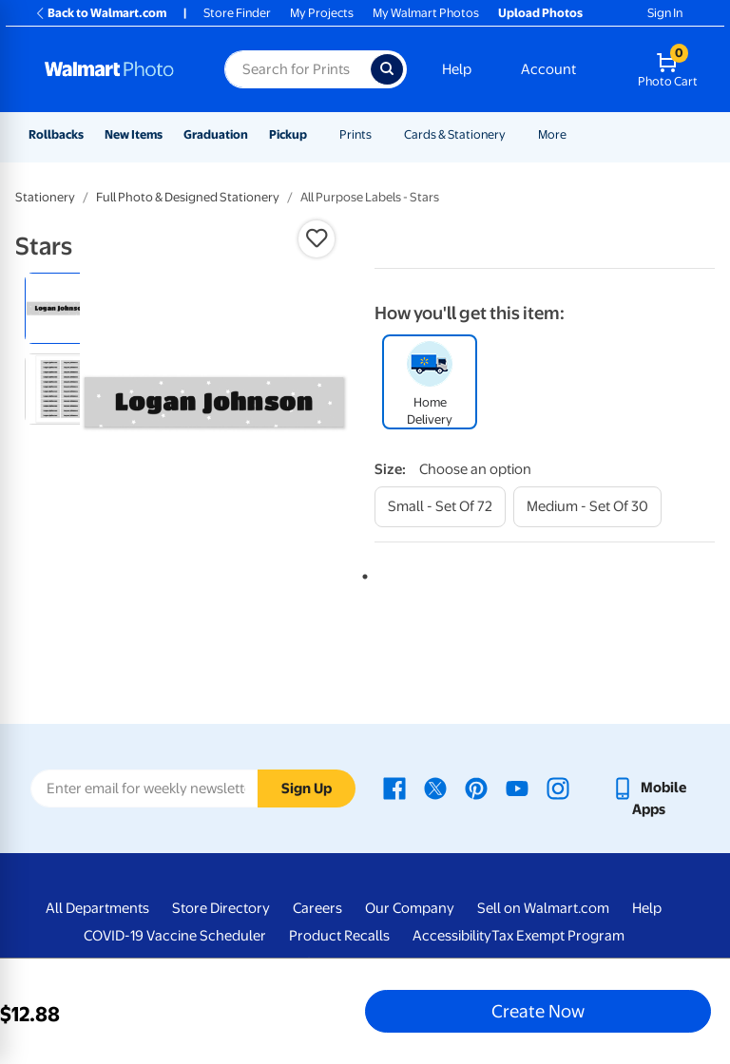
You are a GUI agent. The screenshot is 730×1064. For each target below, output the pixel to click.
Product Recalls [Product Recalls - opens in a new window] (339, 935)
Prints (355, 134)
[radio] (60, 308)
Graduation (215, 134)
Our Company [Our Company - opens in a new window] (409, 908)
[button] (316, 238)
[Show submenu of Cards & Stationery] (514, 134)
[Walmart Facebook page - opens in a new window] (394, 787)
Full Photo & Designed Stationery (187, 197)
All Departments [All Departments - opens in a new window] (97, 908)
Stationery (45, 197)
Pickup (288, 134)
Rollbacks (56, 134)
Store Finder (237, 13)
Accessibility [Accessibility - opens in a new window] (452, 935)
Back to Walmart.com (100, 13)
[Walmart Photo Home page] (114, 69)
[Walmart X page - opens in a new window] (435, 787)
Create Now (538, 1010)
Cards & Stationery (455, 134)
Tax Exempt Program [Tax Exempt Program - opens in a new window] (557, 935)
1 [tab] (361, 572)
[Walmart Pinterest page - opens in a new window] (476, 787)
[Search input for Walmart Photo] (297, 69)
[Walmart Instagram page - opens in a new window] (558, 787)
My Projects (322, 13)
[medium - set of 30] (587, 506)
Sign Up (306, 788)
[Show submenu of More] (575, 134)
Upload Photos (540, 13)
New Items (134, 134)
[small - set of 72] (440, 506)
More (552, 134)
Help (456, 69)
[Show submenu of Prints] (380, 134)
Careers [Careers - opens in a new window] (317, 908)
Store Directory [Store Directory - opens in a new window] (221, 908)
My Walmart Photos (426, 13)
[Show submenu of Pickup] (315, 134)
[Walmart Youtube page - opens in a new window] (517, 787)
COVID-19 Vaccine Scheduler (175, 935)
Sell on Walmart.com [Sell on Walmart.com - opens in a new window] (543, 908)
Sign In (664, 13)
